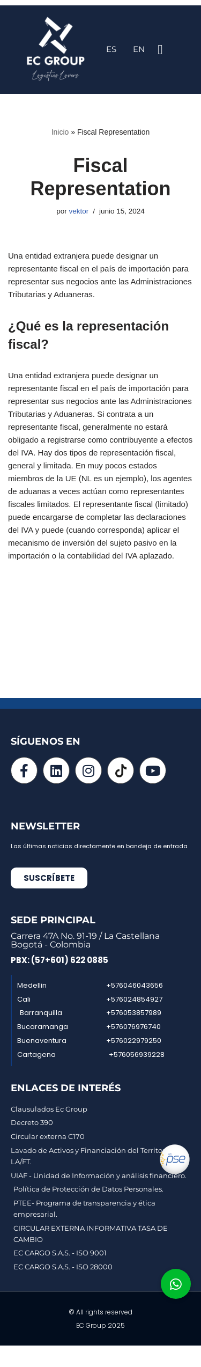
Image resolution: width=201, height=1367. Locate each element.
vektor (78, 211)
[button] (160, 50)
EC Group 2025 (100, 1325)
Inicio (60, 132)
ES (111, 49)
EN (139, 49)
